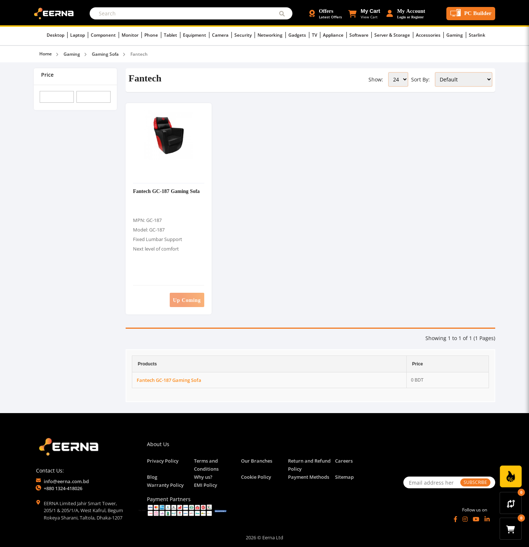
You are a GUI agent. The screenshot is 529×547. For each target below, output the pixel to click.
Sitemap (344, 477)
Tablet (172, 35)
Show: (375, 79)
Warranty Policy (165, 485)
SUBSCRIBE (475, 482)
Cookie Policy (256, 477)
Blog (152, 477)
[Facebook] (455, 519)
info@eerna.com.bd (66, 481)
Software (360, 35)
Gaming (456, 35)
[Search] (191, 13)
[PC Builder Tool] (470, 13)
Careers (344, 460)
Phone (152, 35)
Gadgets (298, 35)
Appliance (335, 35)
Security (244, 35)
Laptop (79, 35)
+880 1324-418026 (63, 488)
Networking (272, 35)
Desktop (57, 35)
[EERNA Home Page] (55, 13)
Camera (222, 35)
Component (105, 35)
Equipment (196, 35)
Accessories (430, 35)
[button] (364, 13)
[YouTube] (476, 519)
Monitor (132, 35)
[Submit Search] (282, 13)
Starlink (477, 35)
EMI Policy (205, 485)
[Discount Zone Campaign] (511, 477)
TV (316, 35)
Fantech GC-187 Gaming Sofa (166, 190)
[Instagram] (465, 519)
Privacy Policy (163, 460)
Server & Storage (393, 35)
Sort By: (420, 79)
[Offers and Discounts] (325, 13)
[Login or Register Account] (405, 13)
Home (45, 54)
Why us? (203, 477)
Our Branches (256, 460)
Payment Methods (308, 477)
